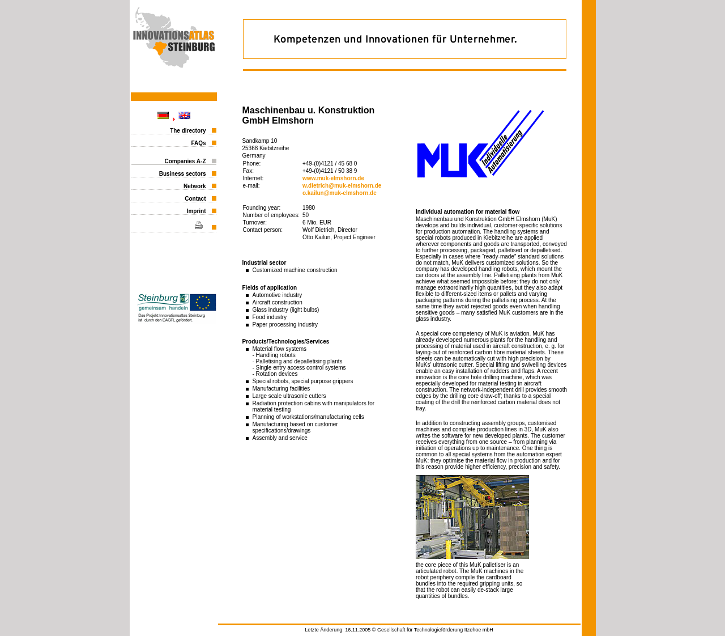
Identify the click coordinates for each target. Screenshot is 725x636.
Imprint (196, 211)
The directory (188, 131)
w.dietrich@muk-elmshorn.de (341, 186)
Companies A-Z (185, 161)
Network (195, 186)
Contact (195, 199)
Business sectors (182, 174)
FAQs (198, 143)
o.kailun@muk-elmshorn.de (339, 193)
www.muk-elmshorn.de (333, 178)
